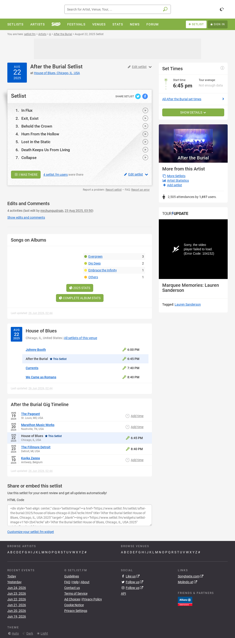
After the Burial (48, 67)
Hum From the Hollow (40, 134)
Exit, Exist (30, 118)
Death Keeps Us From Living (45, 150)
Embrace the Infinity (102, 270)
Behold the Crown (36, 126)
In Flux (27, 110)
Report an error (140, 189)
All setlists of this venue (80, 338)
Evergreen (95, 256)
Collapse (28, 157)
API (123, 593)
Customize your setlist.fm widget (30, 532)
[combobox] (117, 9)
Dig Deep (94, 263)
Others (93, 277)
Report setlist (114, 189)
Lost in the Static (35, 141)
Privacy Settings (75, 611)
